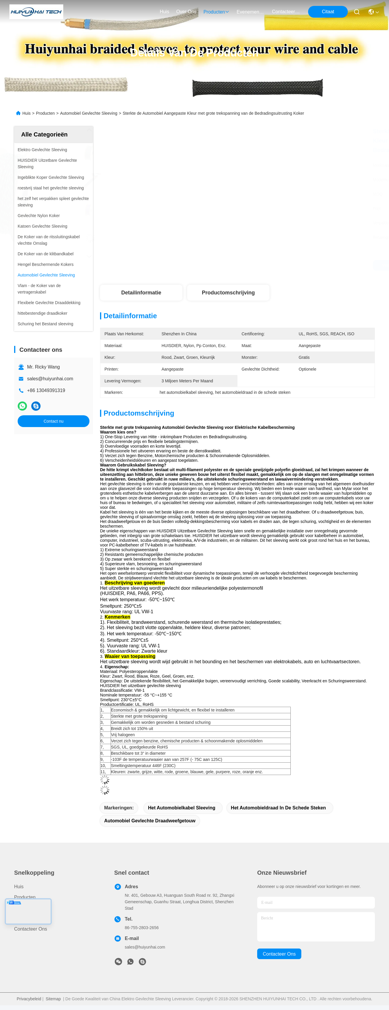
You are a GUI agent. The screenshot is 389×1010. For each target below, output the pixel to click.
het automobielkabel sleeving (181, 807)
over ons (186, 11)
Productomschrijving (228, 293)
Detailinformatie (141, 293)
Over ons (24, 907)
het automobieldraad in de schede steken (278, 807)
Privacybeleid (29, 998)
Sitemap (53, 998)
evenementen (251, 11)
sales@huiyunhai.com (50, 378)
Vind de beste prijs (295, 265)
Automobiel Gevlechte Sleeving (88, 113)
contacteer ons (286, 11)
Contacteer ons (30, 928)
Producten (45, 113)
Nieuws (21, 918)
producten (216, 11)
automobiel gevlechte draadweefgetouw (149, 820)
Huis (164, 11)
